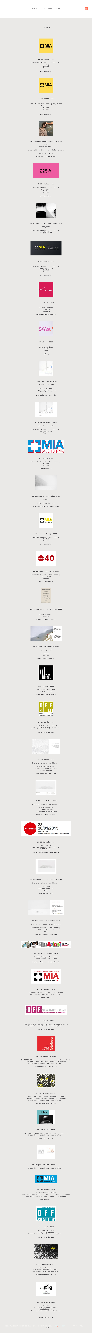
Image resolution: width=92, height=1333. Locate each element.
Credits (46, 1327)
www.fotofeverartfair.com (46, 1067)
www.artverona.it (46, 1138)
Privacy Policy (79, 1326)
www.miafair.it (46, 71)
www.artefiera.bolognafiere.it (46, 852)
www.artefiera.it (46, 581)
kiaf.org (46, 354)
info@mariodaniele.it (62, 1326)
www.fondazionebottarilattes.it (46, 962)
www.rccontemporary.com (46, 934)
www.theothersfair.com (46, 1103)
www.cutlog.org (46, 1317)
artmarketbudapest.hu (46, 314)
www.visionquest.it (46, 658)
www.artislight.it (46, 893)
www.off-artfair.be (46, 732)
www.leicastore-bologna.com (46, 506)
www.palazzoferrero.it (46, 156)
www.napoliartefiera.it (46, 694)
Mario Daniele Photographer (46, 9)
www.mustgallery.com (46, 619)
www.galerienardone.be (46, 395)
